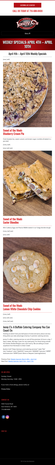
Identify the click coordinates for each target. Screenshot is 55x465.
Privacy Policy (5, 389)
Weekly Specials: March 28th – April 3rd (23, 359)
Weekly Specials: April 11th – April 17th (21, 361)
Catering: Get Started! (27, 5)
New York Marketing (29, 461)
